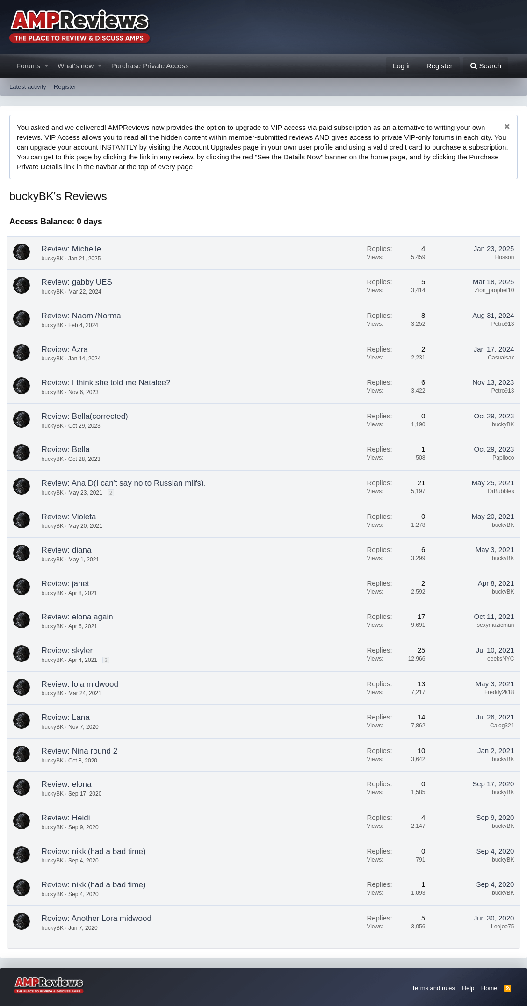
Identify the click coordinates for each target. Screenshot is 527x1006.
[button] (46, 65)
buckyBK (55, 258)
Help (468, 988)
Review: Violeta (71, 516)
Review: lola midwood (82, 684)
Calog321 (499, 725)
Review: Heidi (68, 817)
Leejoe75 (499, 926)
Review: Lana (68, 717)
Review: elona (69, 784)
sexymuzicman (492, 625)
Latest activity (27, 86)
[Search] (485, 65)
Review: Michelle (74, 248)
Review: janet (68, 583)
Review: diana (69, 550)
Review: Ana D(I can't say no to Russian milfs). (126, 483)
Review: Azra (67, 349)
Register (65, 86)
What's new (76, 66)
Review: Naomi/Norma (84, 315)
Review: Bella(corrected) (87, 416)
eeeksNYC (497, 658)
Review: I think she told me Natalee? (108, 382)
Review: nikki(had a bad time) (96, 851)
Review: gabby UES (79, 282)
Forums (28, 66)
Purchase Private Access (150, 66)
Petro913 (500, 324)
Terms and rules (433, 988)
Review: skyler (70, 650)
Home (489, 988)
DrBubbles (498, 491)
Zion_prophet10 (491, 290)
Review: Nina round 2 (82, 751)
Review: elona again (80, 616)
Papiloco (500, 457)
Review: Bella (68, 449)
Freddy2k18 (496, 692)
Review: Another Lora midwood (99, 918)
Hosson (502, 257)
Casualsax (498, 357)
